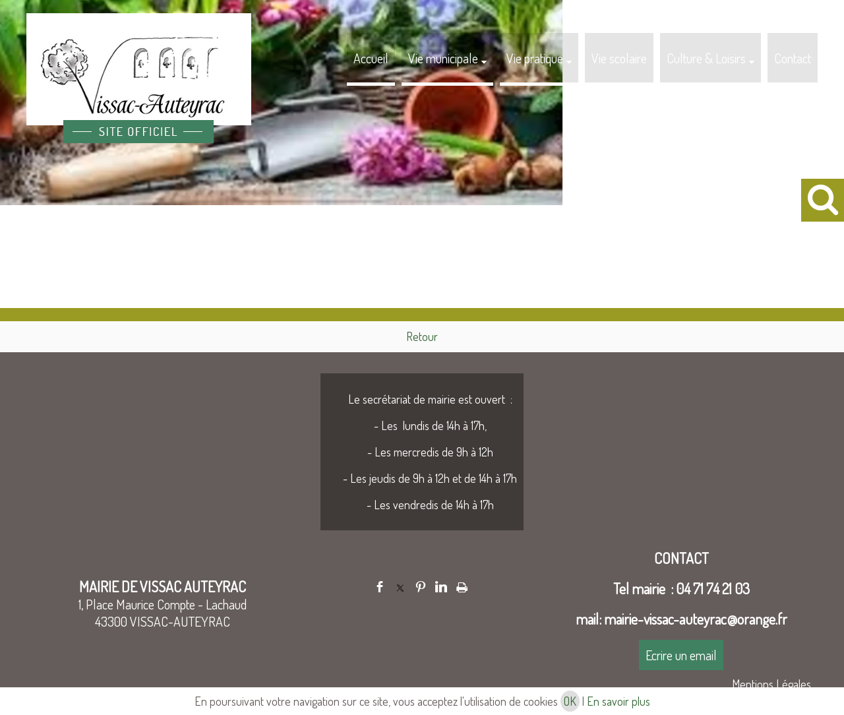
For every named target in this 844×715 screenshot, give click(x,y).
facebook (380, 587)
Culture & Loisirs (706, 58)
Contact (792, 58)
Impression (461, 585)
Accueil (370, 58)
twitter (400, 587)
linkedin (441, 587)
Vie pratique (534, 58)
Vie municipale (443, 58)
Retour (422, 336)
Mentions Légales (771, 684)
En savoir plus (618, 701)
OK (570, 701)
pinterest (420, 587)
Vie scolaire (619, 58)
